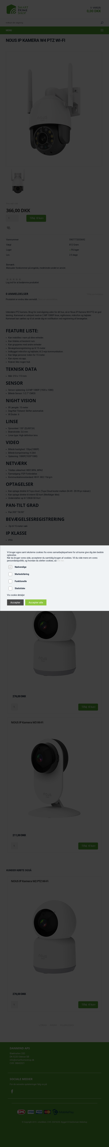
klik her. (60, 560)
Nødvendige (20, 567)
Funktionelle (21, 581)
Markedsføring (22, 574)
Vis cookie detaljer (16, 595)
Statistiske (20, 588)
